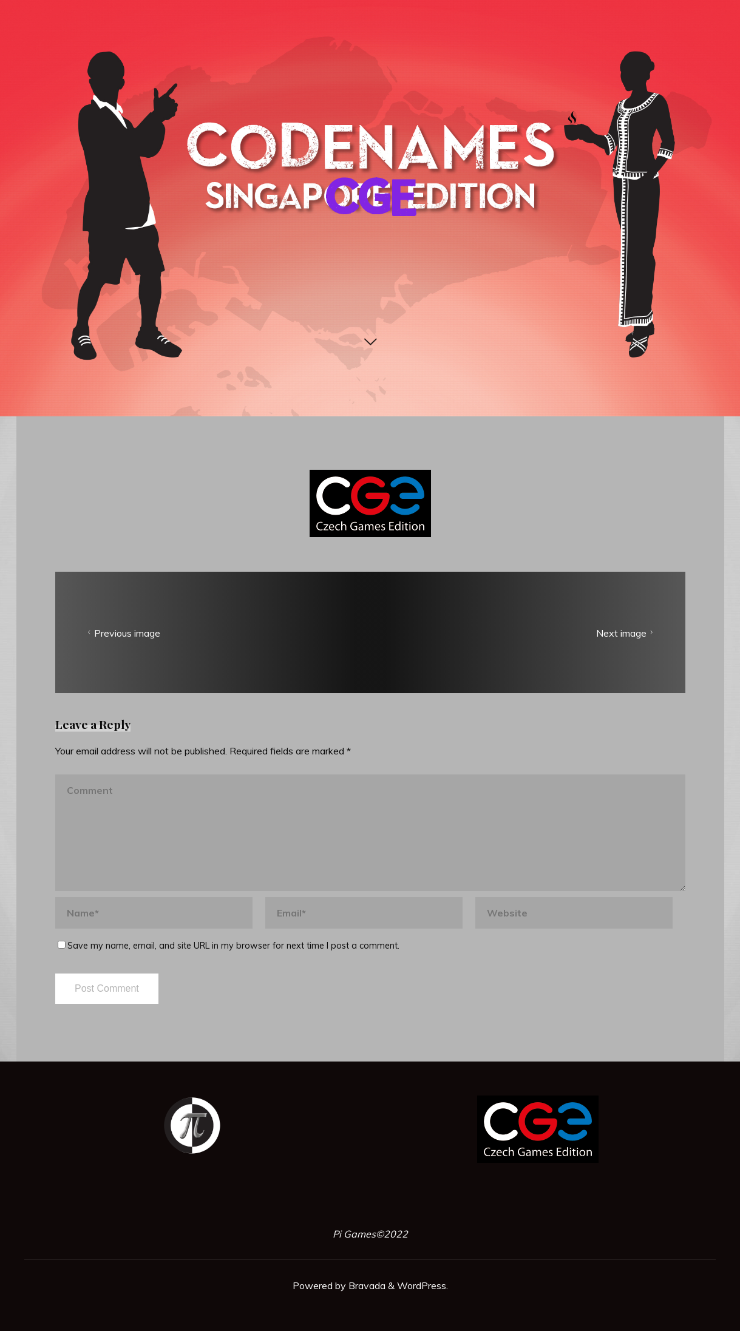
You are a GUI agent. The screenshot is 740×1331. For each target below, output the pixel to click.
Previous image (122, 632)
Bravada (365, 1285)
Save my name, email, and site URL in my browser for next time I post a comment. (228, 945)
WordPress (421, 1285)
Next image (626, 632)
